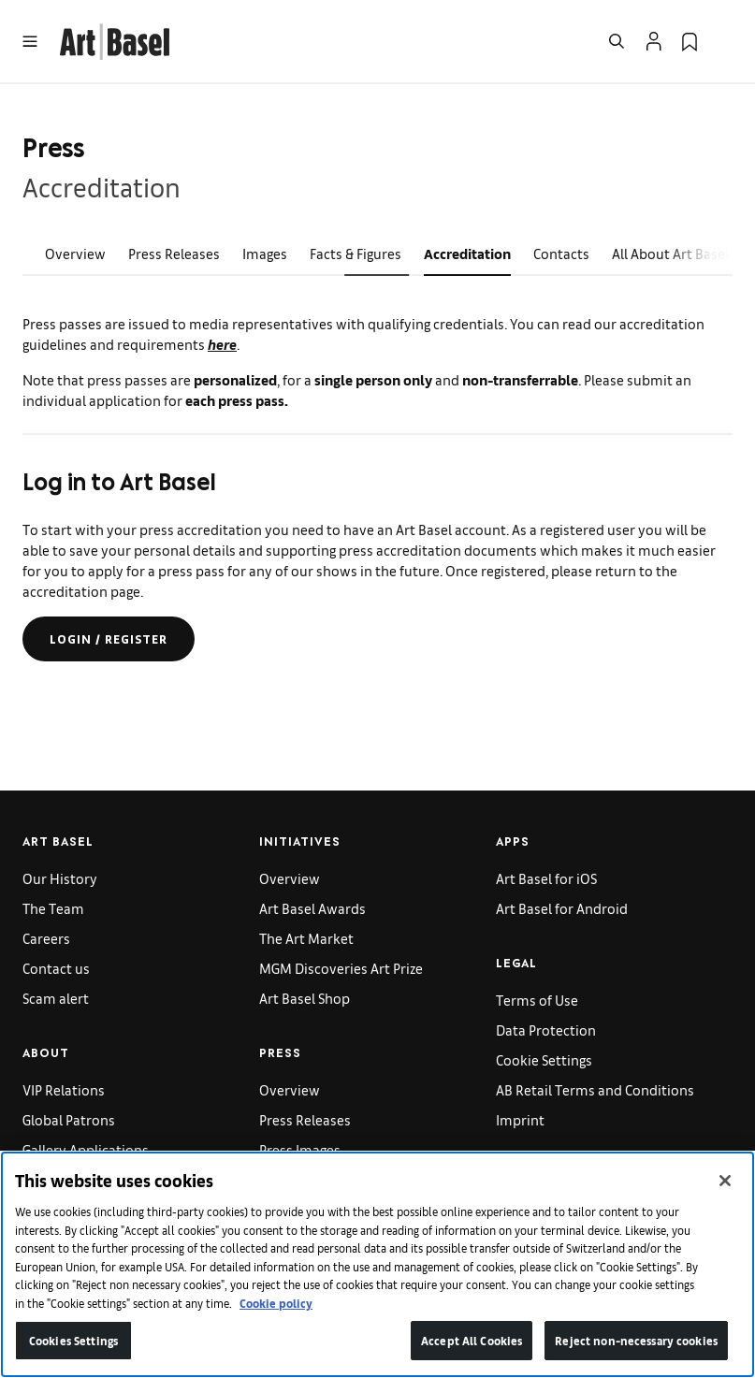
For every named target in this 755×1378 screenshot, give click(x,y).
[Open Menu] (30, 41)
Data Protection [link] (546, 1029)
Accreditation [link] (467, 253)
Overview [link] (75, 253)
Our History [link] (59, 878)
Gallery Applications (85, 1149)
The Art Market (306, 938)
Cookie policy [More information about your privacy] (276, 1303)
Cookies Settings (73, 1340)
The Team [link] (53, 908)
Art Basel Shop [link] (304, 998)
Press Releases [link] (174, 253)
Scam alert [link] (55, 998)
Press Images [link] (300, 1149)
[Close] (725, 1180)
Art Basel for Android (562, 908)
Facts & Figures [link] (355, 253)
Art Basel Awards (312, 908)
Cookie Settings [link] (544, 1059)
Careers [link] (46, 938)
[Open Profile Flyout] (654, 41)
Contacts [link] (561, 253)
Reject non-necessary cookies (636, 1340)
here (222, 344)
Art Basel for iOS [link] (546, 878)
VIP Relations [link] (63, 1089)
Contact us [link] (56, 968)
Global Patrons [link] (68, 1119)
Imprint (520, 1119)
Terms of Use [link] (537, 999)
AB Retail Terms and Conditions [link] (595, 1089)
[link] (114, 39)
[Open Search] (617, 41)
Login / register (108, 638)
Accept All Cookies (471, 1340)
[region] (377, 1264)
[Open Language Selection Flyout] (725, 41)
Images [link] (264, 253)
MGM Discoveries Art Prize (341, 968)
